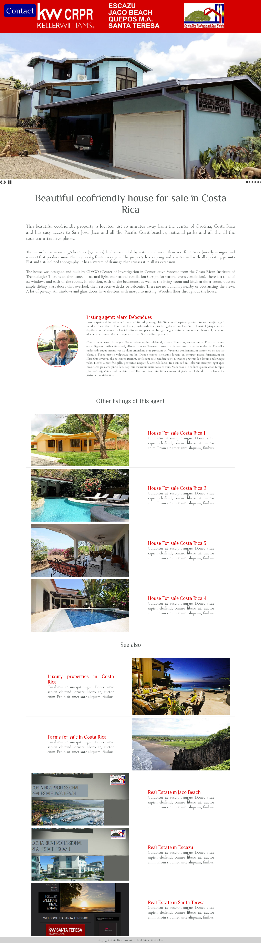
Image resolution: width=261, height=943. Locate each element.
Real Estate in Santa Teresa (176, 902)
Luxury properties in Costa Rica (81, 679)
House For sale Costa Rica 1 (176, 433)
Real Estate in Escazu (170, 847)
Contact (20, 10)
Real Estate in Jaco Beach (174, 792)
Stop (10, 182)
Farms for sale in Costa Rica (77, 737)
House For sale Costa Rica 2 (177, 488)
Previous (1, 182)
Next (4, 182)
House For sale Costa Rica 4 (177, 598)
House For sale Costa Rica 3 (177, 543)
